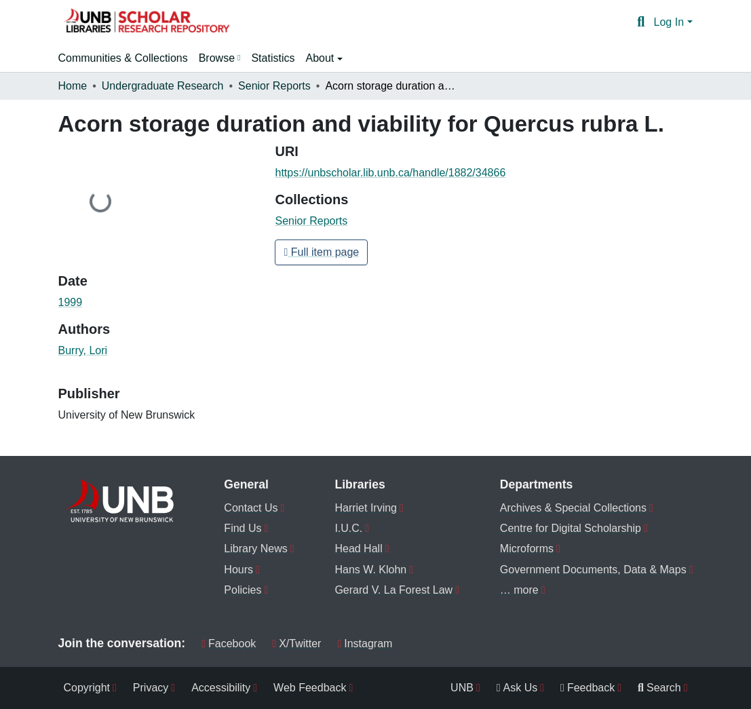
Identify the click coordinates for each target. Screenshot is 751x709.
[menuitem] (220, 58)
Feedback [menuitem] (587, 687)
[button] (146, 22)
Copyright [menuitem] (87, 687)
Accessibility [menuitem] (220, 687)
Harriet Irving (365, 508)
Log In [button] (670, 22)
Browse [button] (217, 58)
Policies (242, 590)
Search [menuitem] (659, 687)
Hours (238, 569)
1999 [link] (70, 302)
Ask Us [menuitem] (517, 687)
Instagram (364, 643)
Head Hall (358, 548)
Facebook (228, 643)
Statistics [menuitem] (272, 58)
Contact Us (250, 508)
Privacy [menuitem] (150, 687)
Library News (255, 548)
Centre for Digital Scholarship (570, 528)
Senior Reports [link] (274, 86)
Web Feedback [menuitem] (309, 687)
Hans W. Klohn (370, 569)
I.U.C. (348, 528)
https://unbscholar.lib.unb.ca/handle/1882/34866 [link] (390, 172)
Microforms (527, 548)
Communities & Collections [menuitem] (123, 58)
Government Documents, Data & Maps (593, 569)
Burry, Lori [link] (83, 350)
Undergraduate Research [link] (163, 86)
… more (519, 590)
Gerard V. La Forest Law (393, 590)
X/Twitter (296, 643)
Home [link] (73, 86)
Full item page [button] (321, 252)
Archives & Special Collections (573, 508)
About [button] (320, 58)
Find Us (242, 528)
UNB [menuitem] (462, 687)
